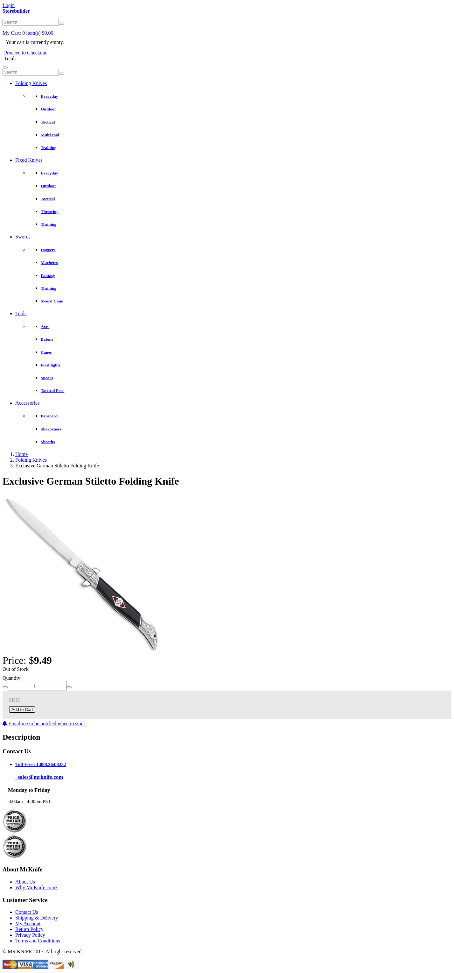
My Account (28, 923)
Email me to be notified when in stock (44, 723)
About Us (25, 881)
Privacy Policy (30, 935)
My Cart (28, 33)
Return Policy (29, 929)
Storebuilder (16, 11)
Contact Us (26, 912)
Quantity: (12, 678)
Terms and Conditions (37, 940)
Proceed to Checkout (25, 52)
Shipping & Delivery (36, 917)
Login (9, 5)
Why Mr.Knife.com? (36, 887)
